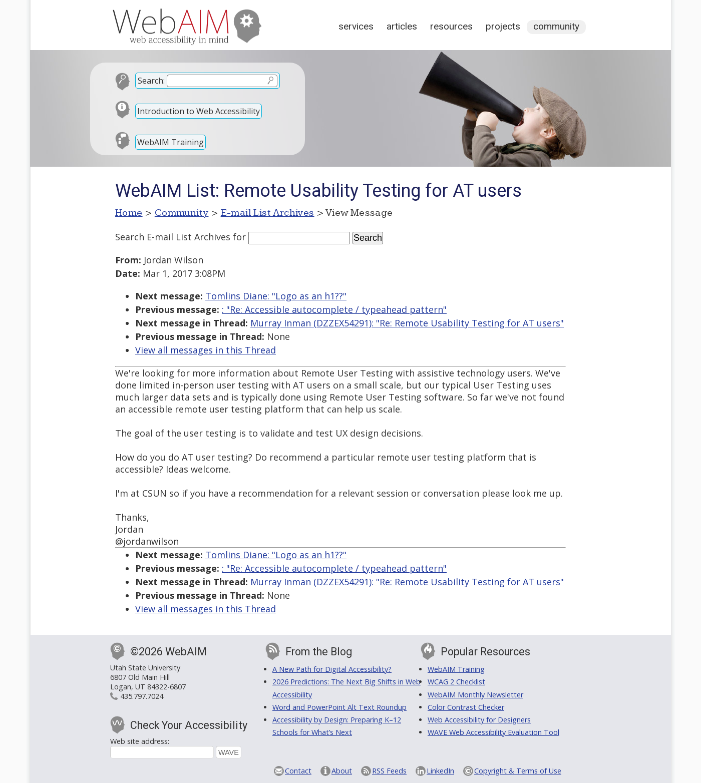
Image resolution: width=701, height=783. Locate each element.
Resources (451, 26)
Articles (402, 26)
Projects (503, 26)
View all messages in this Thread (205, 350)
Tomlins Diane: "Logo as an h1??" (275, 296)
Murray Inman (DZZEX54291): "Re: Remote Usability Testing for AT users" (407, 323)
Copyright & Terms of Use (517, 770)
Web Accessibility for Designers (479, 719)
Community (556, 26)
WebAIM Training (170, 142)
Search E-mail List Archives (172, 237)
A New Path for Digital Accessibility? (332, 669)
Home (129, 213)
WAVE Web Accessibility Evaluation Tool (493, 732)
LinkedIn (440, 770)
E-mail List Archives (267, 213)
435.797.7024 (141, 696)
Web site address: (139, 741)
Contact (298, 770)
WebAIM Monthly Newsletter (475, 694)
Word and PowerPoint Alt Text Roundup (339, 707)
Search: (151, 80)
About (341, 770)
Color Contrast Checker (466, 707)
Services (356, 26)
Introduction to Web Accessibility (198, 111)
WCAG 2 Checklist (456, 681)
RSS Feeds (389, 770)
